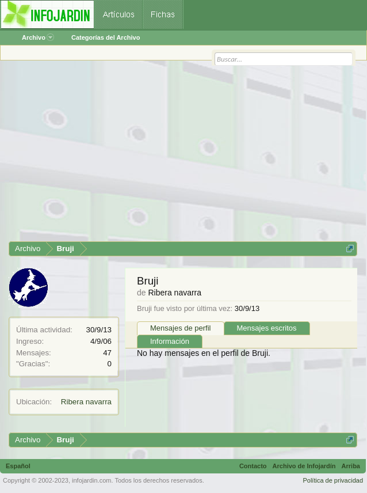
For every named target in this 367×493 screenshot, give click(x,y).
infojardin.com (91, 480)
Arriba (351, 465)
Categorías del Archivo (105, 37)
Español (18, 465)
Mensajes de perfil (180, 328)
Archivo (38, 37)
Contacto (253, 465)
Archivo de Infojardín (304, 465)
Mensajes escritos (267, 328)
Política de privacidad (333, 480)
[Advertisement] (183, 155)
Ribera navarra (86, 401)
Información (169, 341)
